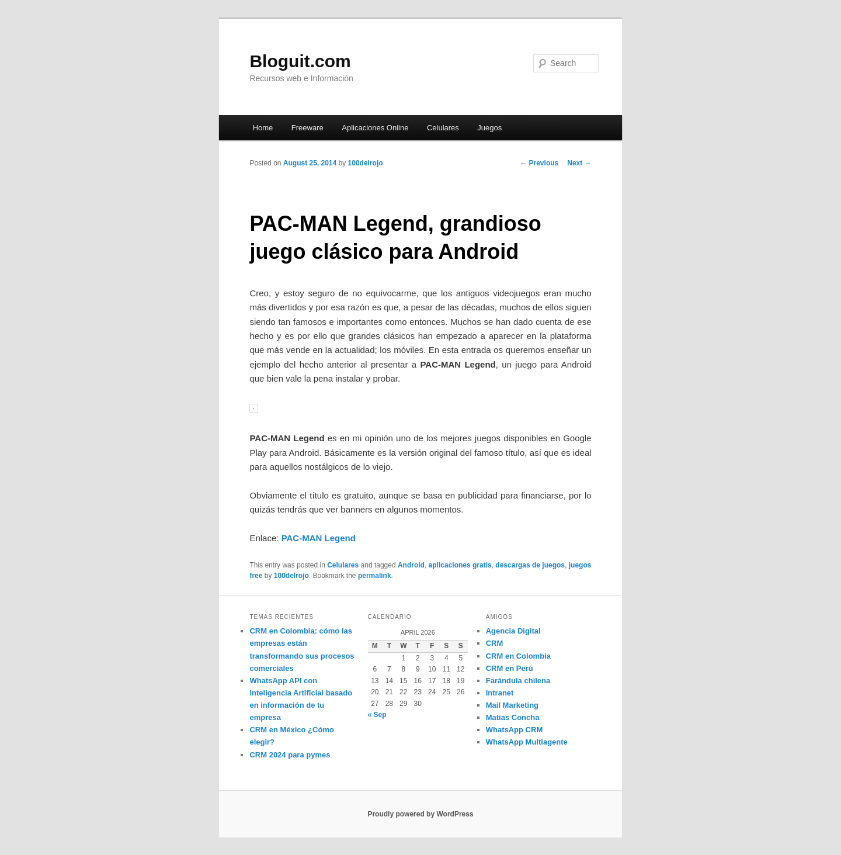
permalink (374, 576)
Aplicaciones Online (375, 127)
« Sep (377, 715)
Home (263, 127)
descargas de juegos (530, 565)
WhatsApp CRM (514, 729)
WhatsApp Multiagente (527, 742)
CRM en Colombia (518, 656)
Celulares (443, 127)
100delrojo (365, 163)
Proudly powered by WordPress (420, 814)
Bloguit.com (299, 61)
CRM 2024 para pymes (289, 754)
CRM (494, 643)
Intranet (500, 692)
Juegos (489, 127)
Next (579, 163)
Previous (539, 163)
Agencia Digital (513, 630)
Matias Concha (513, 717)
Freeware (307, 127)
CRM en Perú (509, 668)
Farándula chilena (518, 680)
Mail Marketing (512, 705)
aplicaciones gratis (460, 565)
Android (411, 565)
